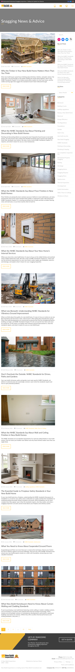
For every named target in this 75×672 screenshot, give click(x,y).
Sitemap (68, 662)
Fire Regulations (62, 123)
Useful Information (63, 189)
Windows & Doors (63, 196)
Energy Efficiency (62, 119)
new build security (63, 136)
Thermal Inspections (63, 182)
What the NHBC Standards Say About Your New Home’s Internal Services (65, 72)
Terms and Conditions (67, 664)
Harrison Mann (37, 661)
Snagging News (62, 176)
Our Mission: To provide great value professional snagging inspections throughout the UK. (38, 644)
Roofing (60, 162)
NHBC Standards (27, 66)
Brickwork (60, 103)
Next (29, 629)
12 (23, 629)
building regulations (30, 487)
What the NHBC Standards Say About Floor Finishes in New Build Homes (65, 66)
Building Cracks (62, 106)
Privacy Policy (58, 662)
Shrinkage (60, 166)
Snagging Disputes (63, 172)
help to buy (61, 132)
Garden (60, 129)
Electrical (60, 116)
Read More (6, 86)
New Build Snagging (63, 139)
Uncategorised (62, 186)
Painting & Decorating (64, 146)
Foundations (61, 126)
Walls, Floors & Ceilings (40, 428)
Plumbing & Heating (63, 149)
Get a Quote (67, 639)
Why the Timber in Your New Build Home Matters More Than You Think (65, 51)
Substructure (37, 542)
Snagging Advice (62, 169)
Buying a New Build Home (65, 112)
